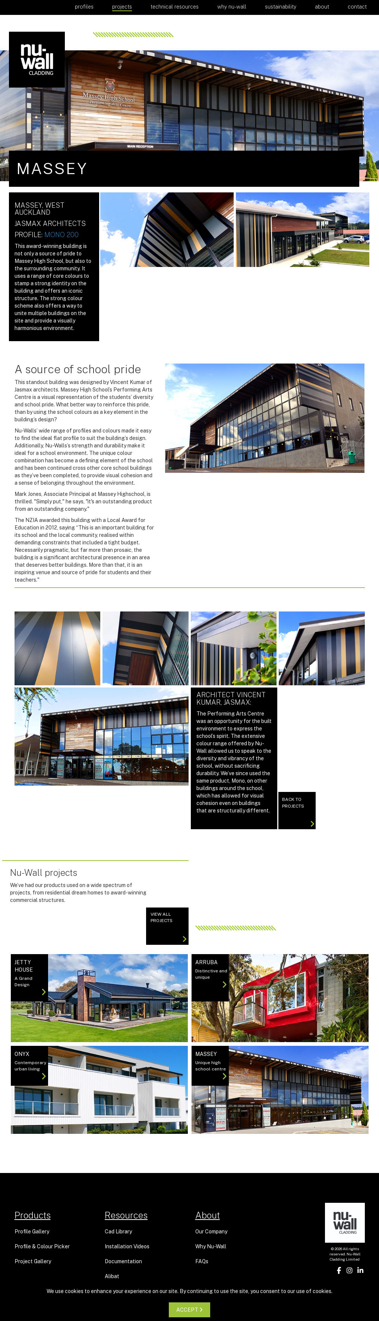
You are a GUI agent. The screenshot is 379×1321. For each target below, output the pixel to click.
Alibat (112, 1276)
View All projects (169, 927)
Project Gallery (33, 1261)
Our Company (211, 1231)
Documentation (123, 1261)
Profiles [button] (84, 7)
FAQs (201, 1261)
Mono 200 (61, 235)
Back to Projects (298, 813)
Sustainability (280, 7)
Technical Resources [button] (175, 7)
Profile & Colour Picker (42, 1246)
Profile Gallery (32, 1231)
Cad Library (118, 1231)
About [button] (322, 7)
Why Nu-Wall (231, 7)
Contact (357, 7)
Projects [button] (122, 7)
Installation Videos (127, 1246)
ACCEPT (189, 1310)
